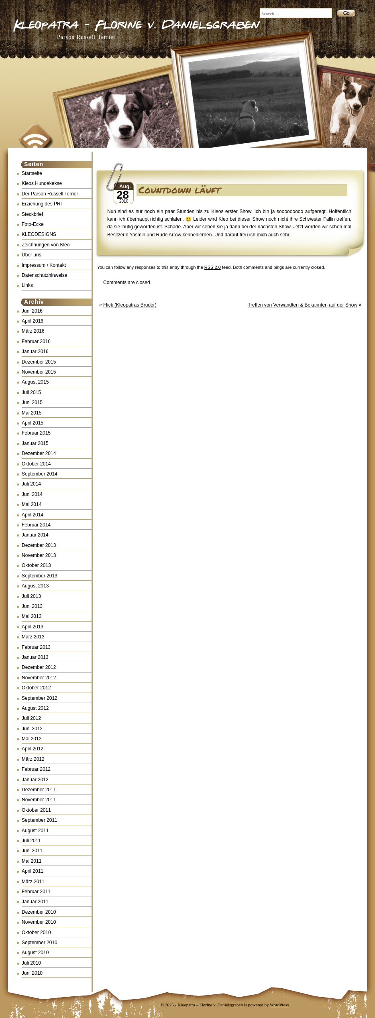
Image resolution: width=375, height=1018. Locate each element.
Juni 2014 (32, 494)
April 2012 (32, 749)
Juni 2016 (32, 311)
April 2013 (32, 627)
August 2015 (35, 382)
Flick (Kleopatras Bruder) (130, 305)
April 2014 (32, 515)
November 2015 (39, 372)
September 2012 (39, 698)
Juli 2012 (31, 718)
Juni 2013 (32, 606)
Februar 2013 (36, 647)
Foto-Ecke (33, 224)
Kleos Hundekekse (42, 183)
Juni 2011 (32, 850)
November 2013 (39, 555)
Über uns (31, 255)
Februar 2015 (36, 433)
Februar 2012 (36, 769)
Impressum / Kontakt (44, 265)
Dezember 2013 (39, 545)
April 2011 (32, 871)
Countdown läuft (179, 190)
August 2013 (35, 586)
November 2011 (39, 800)
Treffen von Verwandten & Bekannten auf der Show (302, 305)
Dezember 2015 (39, 362)
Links (27, 285)
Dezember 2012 (39, 667)
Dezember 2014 (39, 453)
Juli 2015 (31, 392)
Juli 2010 (31, 963)
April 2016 (32, 321)
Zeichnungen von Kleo (45, 245)
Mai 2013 (31, 616)
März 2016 (33, 331)
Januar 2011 (35, 901)
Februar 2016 (36, 341)
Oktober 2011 (36, 810)
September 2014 (39, 474)
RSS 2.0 (212, 267)
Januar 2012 (35, 779)
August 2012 (35, 708)
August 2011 (35, 830)
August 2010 (35, 952)
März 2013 (33, 637)
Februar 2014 (36, 525)
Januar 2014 (35, 535)
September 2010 (39, 942)
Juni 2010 (32, 973)
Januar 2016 (35, 351)
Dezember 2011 (39, 789)
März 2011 (33, 881)
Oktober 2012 (36, 688)
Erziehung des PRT (42, 204)
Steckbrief (32, 214)
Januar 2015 (35, 443)
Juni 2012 (32, 728)
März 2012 (33, 759)
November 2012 (39, 678)
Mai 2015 (31, 413)
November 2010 (39, 922)
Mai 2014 (31, 504)
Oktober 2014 (36, 464)
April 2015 (32, 423)
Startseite (32, 173)
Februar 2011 (36, 891)
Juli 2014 (31, 484)
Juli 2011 (31, 840)
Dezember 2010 (39, 912)
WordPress (279, 1004)
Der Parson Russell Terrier (50, 194)
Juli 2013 (31, 596)
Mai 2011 (31, 861)
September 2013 (39, 576)
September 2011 (39, 820)
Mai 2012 (31, 739)
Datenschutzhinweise (44, 275)
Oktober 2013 (36, 565)
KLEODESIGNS (39, 234)
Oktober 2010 (36, 932)
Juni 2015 (32, 402)
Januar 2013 (35, 657)
